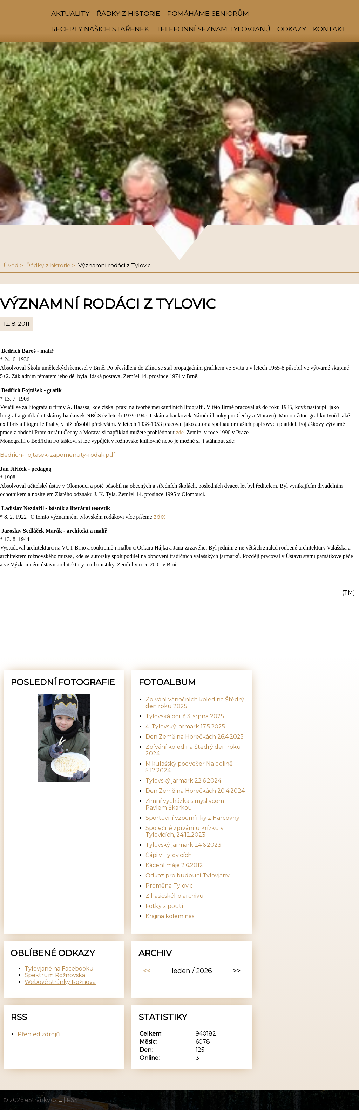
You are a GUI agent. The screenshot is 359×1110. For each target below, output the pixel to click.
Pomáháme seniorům (208, 13)
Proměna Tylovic (169, 885)
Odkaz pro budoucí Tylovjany (187, 875)
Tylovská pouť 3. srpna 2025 (184, 716)
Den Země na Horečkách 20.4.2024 (195, 790)
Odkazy (291, 29)
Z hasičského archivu (174, 895)
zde (180, 432)
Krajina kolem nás (169, 916)
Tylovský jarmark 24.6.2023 (183, 845)
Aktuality (70, 13)
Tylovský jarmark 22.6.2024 (183, 780)
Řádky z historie (128, 13)
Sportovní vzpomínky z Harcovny (192, 817)
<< (147, 970)
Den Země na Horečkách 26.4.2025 (194, 736)
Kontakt (329, 29)
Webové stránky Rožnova (60, 982)
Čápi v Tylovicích (168, 855)
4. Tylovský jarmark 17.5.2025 (185, 726)
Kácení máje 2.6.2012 (174, 865)
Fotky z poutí (164, 906)
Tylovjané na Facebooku (59, 968)
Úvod (11, 265)
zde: (159, 516)
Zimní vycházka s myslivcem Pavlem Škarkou (184, 804)
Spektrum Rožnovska (55, 975)
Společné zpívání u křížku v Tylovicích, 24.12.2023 (184, 831)
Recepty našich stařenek (100, 29)
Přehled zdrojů (39, 1034)
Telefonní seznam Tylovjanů (213, 29)
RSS (72, 1100)
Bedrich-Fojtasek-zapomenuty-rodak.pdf (57, 455)
